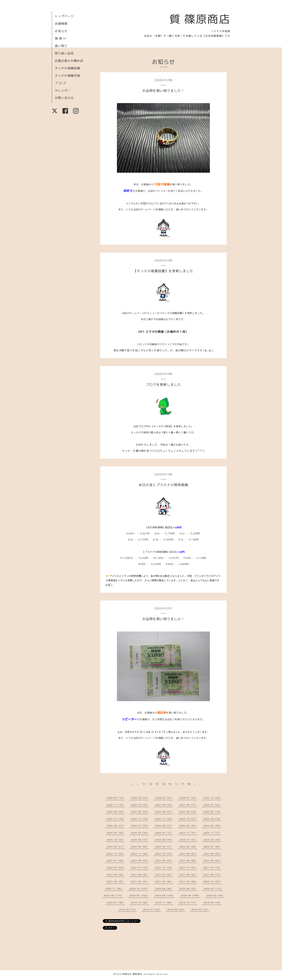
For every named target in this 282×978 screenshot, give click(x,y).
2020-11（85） (114, 888)
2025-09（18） (164, 804)
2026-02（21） (164, 797)
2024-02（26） (140, 832)
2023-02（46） (188, 846)
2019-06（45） (176, 909)
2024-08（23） (116, 825)
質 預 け (60, 38)
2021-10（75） (212, 867)
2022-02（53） (116, 867)
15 (170, 784)
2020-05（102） (139, 895)
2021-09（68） (116, 874)
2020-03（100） (190, 895)
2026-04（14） (116, 797)
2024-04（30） (212, 825)
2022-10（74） (164, 853)
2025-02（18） (212, 811)
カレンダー (63, 90)
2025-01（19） (116, 818)
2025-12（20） (212, 797)
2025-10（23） (140, 804)
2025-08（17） (188, 804)
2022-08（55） (212, 853)
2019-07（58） (152, 909)
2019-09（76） (212, 902)
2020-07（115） (213, 888)
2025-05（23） (140, 811)
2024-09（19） (212, 818)
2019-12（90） (140, 902)
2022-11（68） (140, 853)
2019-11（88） (164, 902)
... (138, 784)
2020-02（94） (215, 895)
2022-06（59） (140, 860)
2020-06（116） (113, 895)
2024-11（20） (164, 818)
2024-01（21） (164, 832)
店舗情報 (61, 24)
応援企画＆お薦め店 (69, 61)
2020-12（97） (212, 881)
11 (144, 784)
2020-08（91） (188, 888)
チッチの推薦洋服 (67, 76)
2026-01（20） (188, 797)
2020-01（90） (116, 902)
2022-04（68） (188, 860)
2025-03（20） (188, 811)
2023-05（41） (116, 846)
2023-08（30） (164, 839)
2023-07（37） (188, 839)
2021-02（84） (164, 881)
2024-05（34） (188, 825)
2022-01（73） (140, 867)
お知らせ (61, 31)
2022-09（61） (188, 853)
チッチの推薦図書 (67, 68)
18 (189, 784)
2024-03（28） (116, 832)
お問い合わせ (64, 98)
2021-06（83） (188, 874)
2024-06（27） (164, 825)
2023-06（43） (212, 839)
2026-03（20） (140, 797)
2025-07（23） (212, 804)
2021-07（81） (164, 874)
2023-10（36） (116, 839)
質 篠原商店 (199, 19)
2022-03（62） (212, 860)
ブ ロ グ (60, 83)
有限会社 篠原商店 (132, 974)
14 (163, 784)
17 (182, 784)
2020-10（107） (139, 888)
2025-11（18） (116, 804)
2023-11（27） (212, 832)
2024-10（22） (188, 818)
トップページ (64, 16)
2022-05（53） (164, 860)
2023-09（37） (140, 839)
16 (176, 784)
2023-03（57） (164, 846)
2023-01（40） (212, 846)
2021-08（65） (140, 874)
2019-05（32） (200, 909)
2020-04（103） (165, 895)
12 (150, 784)
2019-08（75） (128, 909)
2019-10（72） (188, 902)
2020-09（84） (164, 888)
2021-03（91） (140, 881)
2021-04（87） (116, 881)
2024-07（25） (140, 825)
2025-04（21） (164, 811)
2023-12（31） (188, 832)
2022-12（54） (116, 853)
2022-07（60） (116, 860)
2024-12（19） (140, 818)
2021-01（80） (188, 881)
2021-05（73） (212, 874)
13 (157, 784)
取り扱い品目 (64, 53)
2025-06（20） (116, 811)
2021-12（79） (164, 867)
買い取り (61, 46)
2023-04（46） (140, 846)
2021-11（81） (188, 867)
